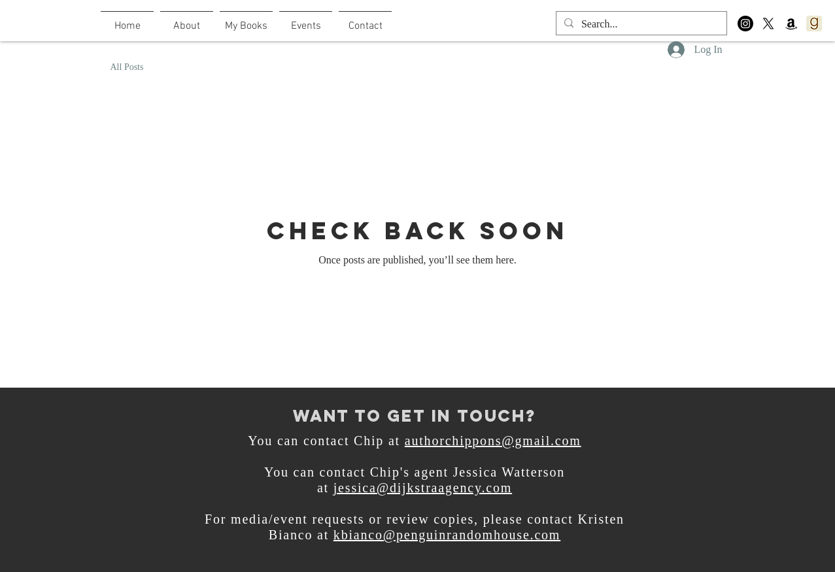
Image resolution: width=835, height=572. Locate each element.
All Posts (127, 67)
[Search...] (640, 24)
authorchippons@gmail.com (493, 440)
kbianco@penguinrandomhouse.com (446, 535)
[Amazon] (791, 23)
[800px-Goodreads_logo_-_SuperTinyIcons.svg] (814, 23)
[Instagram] (745, 23)
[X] (768, 23)
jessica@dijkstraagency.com (422, 487)
